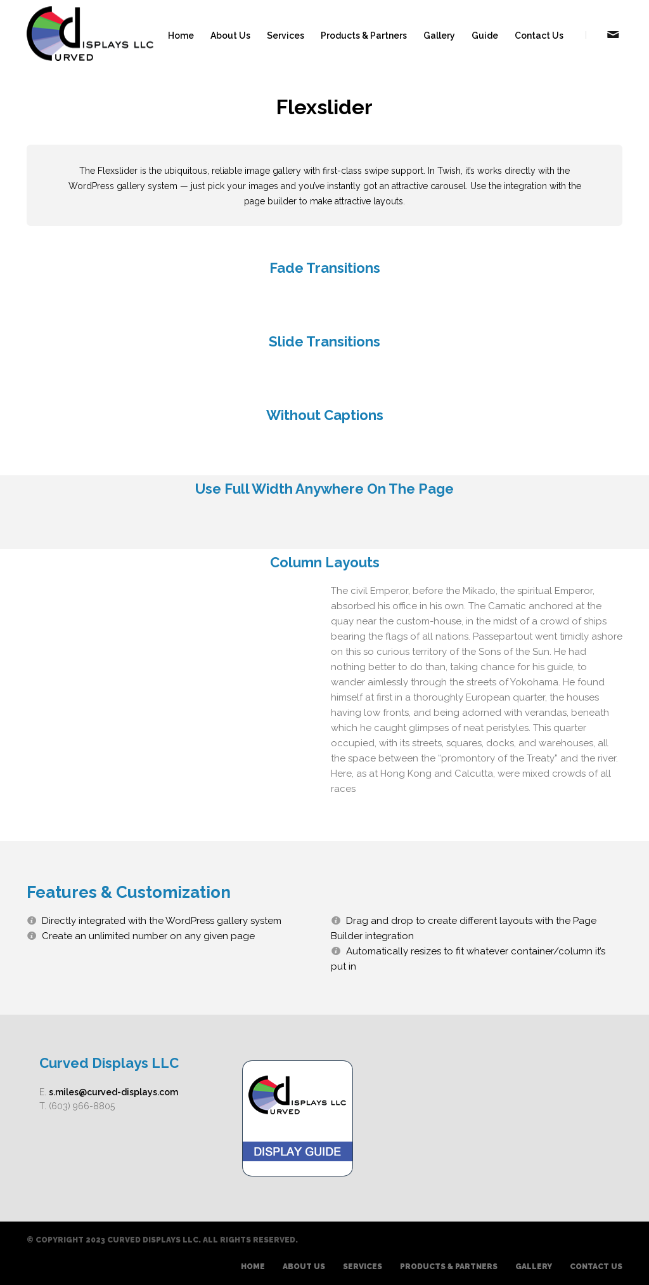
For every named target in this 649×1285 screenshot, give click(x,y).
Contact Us (539, 35)
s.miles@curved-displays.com (113, 1092)
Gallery (439, 35)
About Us (230, 35)
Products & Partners (364, 35)
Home (181, 35)
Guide (485, 35)
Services (285, 35)
